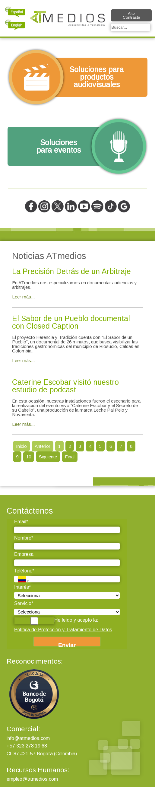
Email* (21, 521)
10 (28, 456)
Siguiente (48, 456)
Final (69, 456)
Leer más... (23, 296)
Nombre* (23, 537)
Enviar (67, 644)
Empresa (23, 554)
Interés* (22, 587)
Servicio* (23, 603)
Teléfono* (24, 570)
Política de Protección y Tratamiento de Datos (63, 629)
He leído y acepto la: (56, 621)
